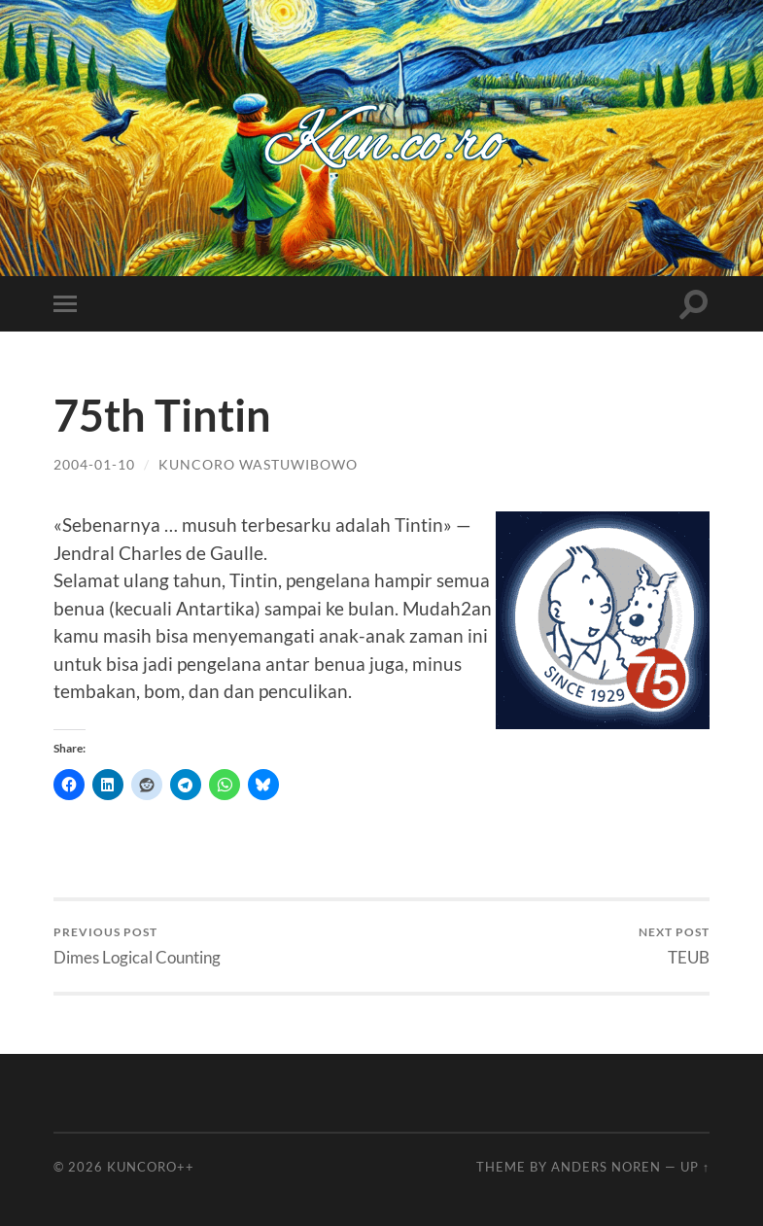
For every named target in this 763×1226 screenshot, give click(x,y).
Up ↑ (695, 1166)
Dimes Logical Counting (137, 945)
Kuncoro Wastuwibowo (258, 464)
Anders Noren (606, 1166)
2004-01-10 (94, 464)
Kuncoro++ (150, 1166)
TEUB (674, 945)
